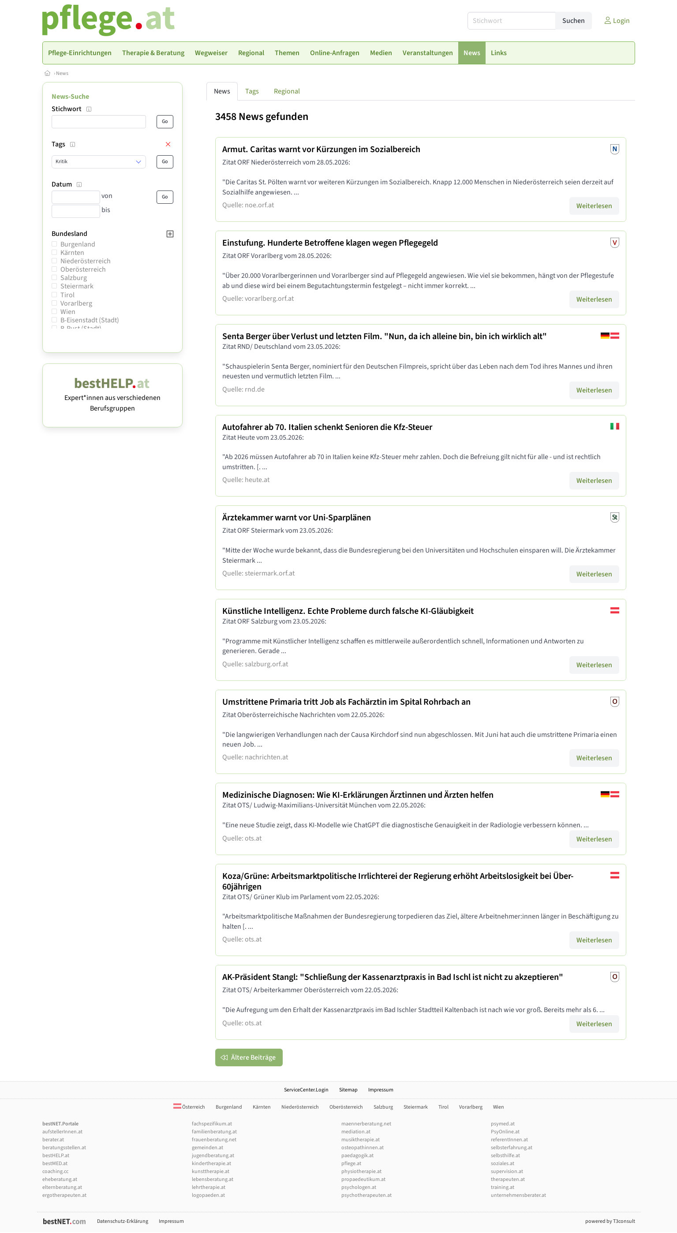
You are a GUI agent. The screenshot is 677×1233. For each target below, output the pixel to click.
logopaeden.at (208, 1195)
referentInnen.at (509, 1139)
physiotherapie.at (361, 1171)
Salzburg (73, 278)
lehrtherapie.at (208, 1187)
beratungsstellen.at (64, 1147)
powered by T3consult (610, 1221)
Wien (67, 312)
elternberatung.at (62, 1187)
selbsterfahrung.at (511, 1147)
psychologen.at (358, 1187)
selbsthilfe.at (505, 1155)
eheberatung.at (59, 1179)
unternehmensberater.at (518, 1195)
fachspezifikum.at (212, 1124)
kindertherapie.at (211, 1163)
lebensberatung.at (212, 1179)
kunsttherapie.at (210, 1171)
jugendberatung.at (213, 1155)
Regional (287, 91)
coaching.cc (55, 1171)
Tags (252, 91)
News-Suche (70, 96)
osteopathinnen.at (362, 1147)
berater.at (53, 1139)
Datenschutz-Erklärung (122, 1221)
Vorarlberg (76, 303)
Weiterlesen (594, 206)
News (62, 73)
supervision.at (507, 1171)
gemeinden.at (207, 1147)
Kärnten (72, 253)
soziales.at (502, 1163)
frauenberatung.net (214, 1139)
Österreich (189, 1107)
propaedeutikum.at (363, 1179)
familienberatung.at (214, 1132)
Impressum (380, 1090)
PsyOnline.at (505, 1132)
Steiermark (77, 286)
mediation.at (355, 1132)
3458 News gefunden (261, 116)
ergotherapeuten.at (64, 1195)
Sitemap (348, 1090)
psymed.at (503, 1124)
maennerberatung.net (366, 1124)
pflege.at (351, 1163)
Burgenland (77, 244)
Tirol (67, 295)
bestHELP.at (55, 1155)
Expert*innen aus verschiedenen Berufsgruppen (112, 397)
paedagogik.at (357, 1155)
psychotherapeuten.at (366, 1195)
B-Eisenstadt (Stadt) (89, 320)
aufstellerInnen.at (62, 1132)
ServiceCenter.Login (306, 1090)
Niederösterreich (85, 261)
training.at (502, 1187)
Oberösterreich (83, 269)
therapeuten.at (508, 1179)
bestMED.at (54, 1163)
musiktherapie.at (360, 1139)
